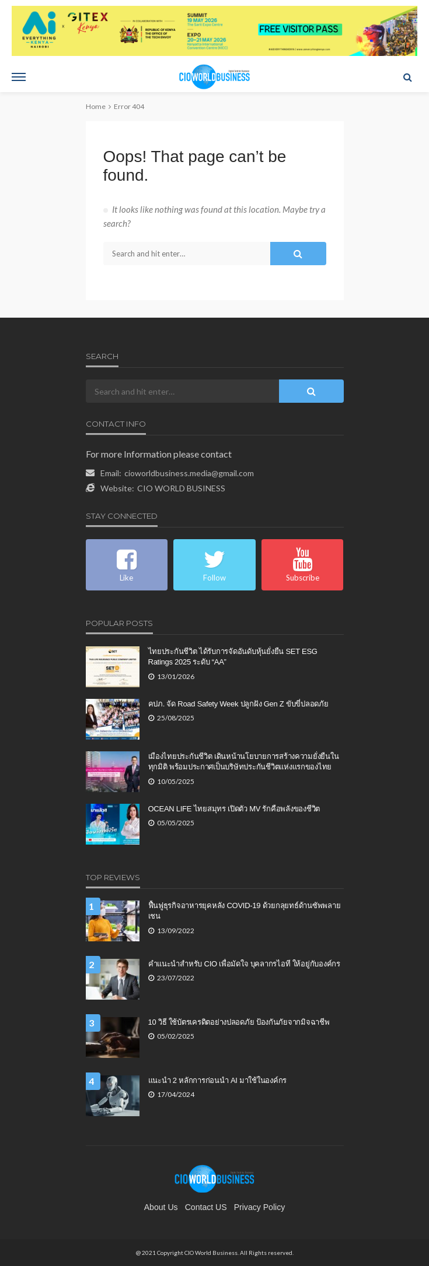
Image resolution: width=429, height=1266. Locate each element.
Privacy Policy (259, 1207)
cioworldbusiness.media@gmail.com (189, 473)
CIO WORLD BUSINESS (181, 488)
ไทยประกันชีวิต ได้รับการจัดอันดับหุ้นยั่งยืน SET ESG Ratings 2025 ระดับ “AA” (233, 656)
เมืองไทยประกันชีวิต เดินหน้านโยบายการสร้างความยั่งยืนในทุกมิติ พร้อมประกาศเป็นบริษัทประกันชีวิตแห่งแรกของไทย (243, 761)
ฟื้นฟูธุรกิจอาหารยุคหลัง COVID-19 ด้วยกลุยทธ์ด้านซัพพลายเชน (244, 910)
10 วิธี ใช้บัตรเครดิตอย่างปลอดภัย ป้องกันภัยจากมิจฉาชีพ (239, 1022)
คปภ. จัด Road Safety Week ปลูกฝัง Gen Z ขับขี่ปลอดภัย (238, 703)
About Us (161, 1207)
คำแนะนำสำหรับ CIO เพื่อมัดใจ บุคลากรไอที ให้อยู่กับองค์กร (244, 963)
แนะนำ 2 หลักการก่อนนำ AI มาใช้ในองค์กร (217, 1080)
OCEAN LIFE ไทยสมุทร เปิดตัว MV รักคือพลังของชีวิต (234, 808)
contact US (206, 1207)
